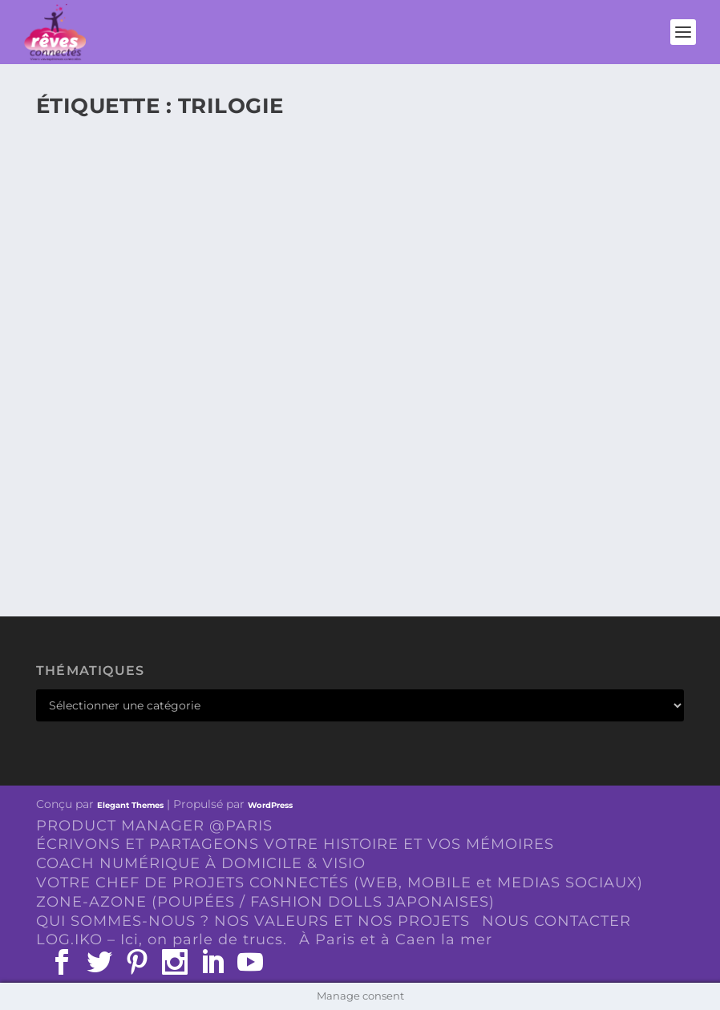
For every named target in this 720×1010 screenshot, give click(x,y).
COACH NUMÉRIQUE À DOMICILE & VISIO (201, 863)
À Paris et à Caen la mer (395, 939)
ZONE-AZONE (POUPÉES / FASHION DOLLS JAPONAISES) (265, 902)
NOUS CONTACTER (556, 921)
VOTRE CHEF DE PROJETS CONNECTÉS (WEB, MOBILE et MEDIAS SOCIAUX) (339, 882)
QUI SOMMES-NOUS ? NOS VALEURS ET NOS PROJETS (253, 921)
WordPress (270, 805)
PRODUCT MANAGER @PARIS (154, 825)
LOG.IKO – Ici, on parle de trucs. (161, 939)
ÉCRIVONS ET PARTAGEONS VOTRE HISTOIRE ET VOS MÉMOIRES (295, 844)
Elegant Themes (130, 805)
